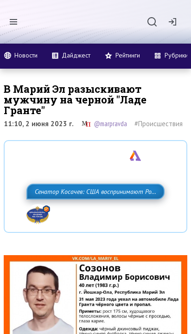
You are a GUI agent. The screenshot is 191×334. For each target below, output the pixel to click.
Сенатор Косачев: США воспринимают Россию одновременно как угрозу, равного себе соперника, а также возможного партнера (91, 212)
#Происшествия (158, 123)
